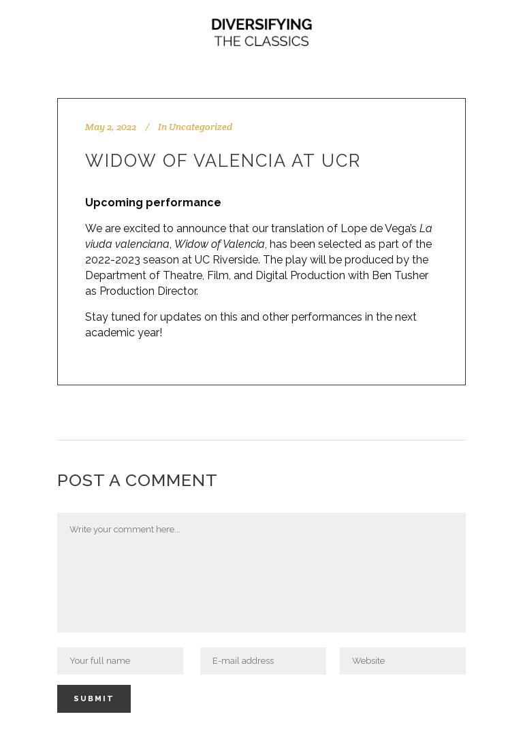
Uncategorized (200, 126)
